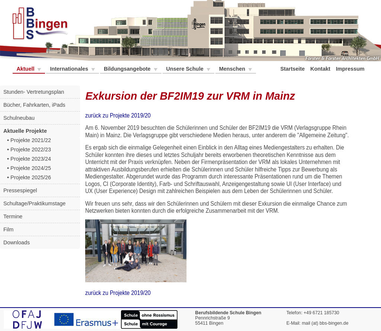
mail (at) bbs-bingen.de (325, 323)
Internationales (69, 69)
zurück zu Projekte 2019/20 (118, 115)
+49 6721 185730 (321, 312)
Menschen (233, 69)
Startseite (293, 69)
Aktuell (26, 69)
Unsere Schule (185, 69)
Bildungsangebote (128, 69)
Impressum (351, 69)
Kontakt (321, 69)
